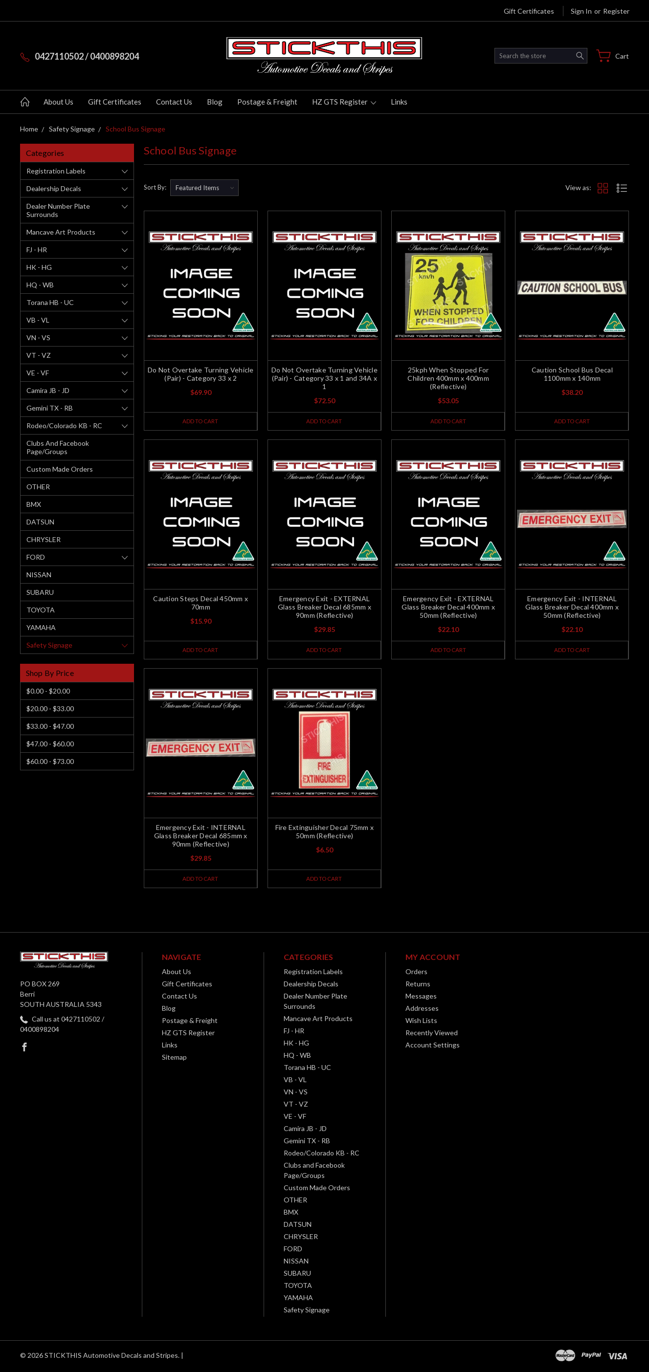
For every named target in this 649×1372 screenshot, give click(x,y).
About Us (58, 101)
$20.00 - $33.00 (50, 708)
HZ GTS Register (344, 101)
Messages (421, 998)
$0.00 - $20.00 (48, 691)
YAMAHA (41, 627)
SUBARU (40, 592)
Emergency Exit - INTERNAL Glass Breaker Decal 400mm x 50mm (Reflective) (572, 607)
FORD (35, 557)
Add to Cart (200, 421)
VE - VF (37, 373)
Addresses (422, 1010)
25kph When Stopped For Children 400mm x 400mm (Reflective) (448, 378)
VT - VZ (38, 355)
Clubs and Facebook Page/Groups (57, 447)
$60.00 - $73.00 (50, 761)
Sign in (581, 11)
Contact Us (174, 101)
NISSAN (38, 574)
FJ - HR (36, 249)
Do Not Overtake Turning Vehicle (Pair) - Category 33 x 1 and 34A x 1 (324, 378)
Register (616, 11)
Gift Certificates (529, 11)
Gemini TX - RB (49, 408)
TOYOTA (40, 610)
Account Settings (432, 1047)
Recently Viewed (431, 1034)
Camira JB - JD (47, 390)
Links (399, 101)
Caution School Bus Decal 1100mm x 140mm (572, 374)
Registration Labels (56, 171)
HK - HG (39, 267)
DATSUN (40, 522)
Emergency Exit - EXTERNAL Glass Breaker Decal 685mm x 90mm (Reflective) (324, 607)
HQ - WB (40, 285)
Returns (417, 985)
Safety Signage (49, 645)
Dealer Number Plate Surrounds (58, 210)
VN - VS (38, 337)
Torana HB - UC (50, 302)
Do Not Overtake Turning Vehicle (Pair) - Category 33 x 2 (201, 374)
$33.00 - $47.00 (50, 726)
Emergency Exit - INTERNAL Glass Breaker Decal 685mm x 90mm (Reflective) (200, 837)
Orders (416, 973)
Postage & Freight (267, 101)
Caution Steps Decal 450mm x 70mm (200, 603)
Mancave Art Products (60, 232)
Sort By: (155, 187)
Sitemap (174, 1059)
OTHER (38, 486)
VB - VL (37, 320)
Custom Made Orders (59, 469)
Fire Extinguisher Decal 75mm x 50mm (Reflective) (324, 833)
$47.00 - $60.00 (50, 744)
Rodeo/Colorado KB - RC (64, 425)
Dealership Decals (53, 188)
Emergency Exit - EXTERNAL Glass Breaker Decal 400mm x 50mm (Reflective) (448, 607)
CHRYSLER (43, 539)
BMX (33, 504)
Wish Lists (421, 1022)
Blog (215, 101)
